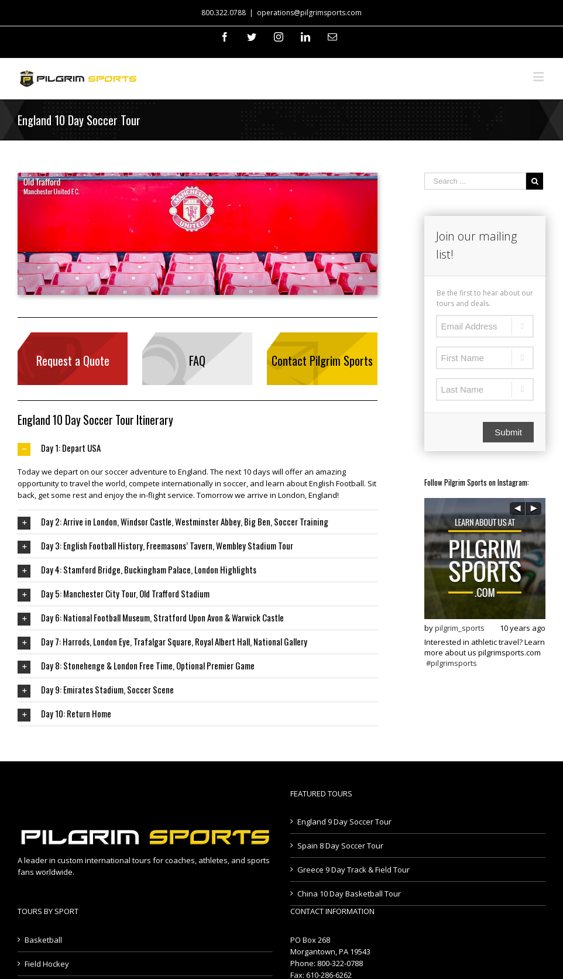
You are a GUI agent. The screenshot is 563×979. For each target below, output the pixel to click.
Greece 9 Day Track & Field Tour (353, 869)
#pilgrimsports (451, 663)
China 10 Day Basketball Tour (349, 893)
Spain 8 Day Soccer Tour (340, 845)
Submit (508, 432)
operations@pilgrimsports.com (309, 13)
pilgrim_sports (460, 628)
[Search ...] (475, 181)
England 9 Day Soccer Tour (344, 821)
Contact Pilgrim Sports (322, 360)
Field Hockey (47, 964)
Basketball (43, 940)
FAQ (197, 360)
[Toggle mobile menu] (539, 76)
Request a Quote (72, 360)
